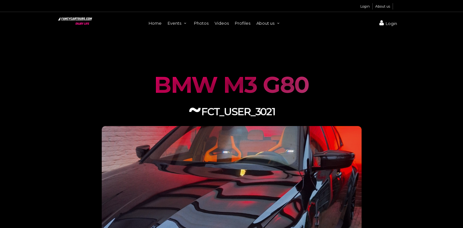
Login (365, 6)
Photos (201, 23)
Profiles (242, 23)
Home (155, 23)
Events (178, 23)
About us (382, 6)
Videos (222, 23)
